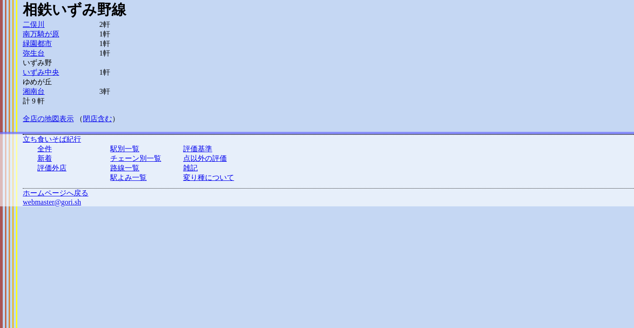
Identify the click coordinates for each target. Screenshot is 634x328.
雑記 (190, 168)
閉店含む (97, 119)
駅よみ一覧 (128, 177)
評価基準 (197, 149)
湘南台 (34, 91)
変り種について (208, 177)
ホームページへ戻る (55, 193)
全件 (44, 149)
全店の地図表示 (48, 119)
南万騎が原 (41, 34)
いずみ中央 (41, 72)
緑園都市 (37, 43)
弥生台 (34, 53)
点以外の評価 (205, 158)
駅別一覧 (124, 149)
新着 (44, 158)
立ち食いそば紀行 (52, 139)
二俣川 (34, 24)
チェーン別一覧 (135, 158)
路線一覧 (124, 168)
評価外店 (51, 168)
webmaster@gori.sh (52, 202)
